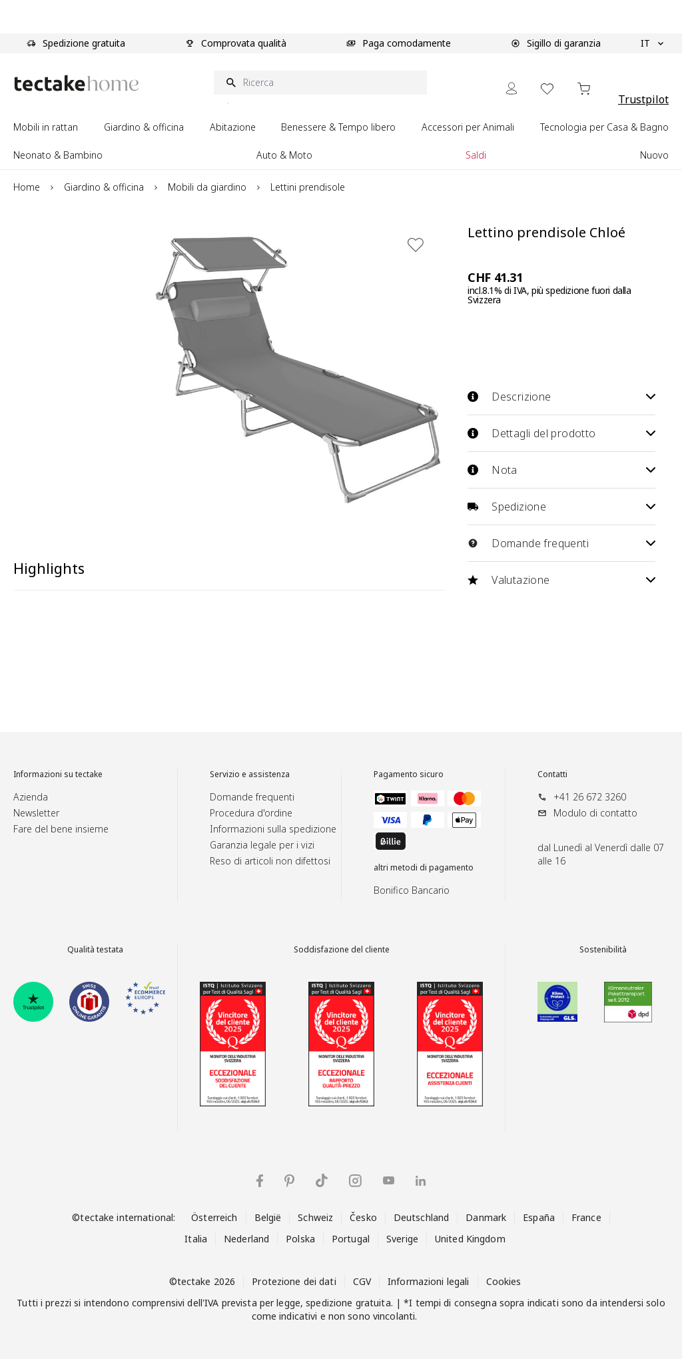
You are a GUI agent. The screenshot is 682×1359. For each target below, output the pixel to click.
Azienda (30, 796)
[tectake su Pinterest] (289, 1181)
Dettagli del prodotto (561, 433)
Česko (363, 1217)
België (268, 1217)
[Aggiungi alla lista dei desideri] (416, 245)
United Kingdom (470, 1238)
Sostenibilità (603, 949)
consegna (475, 1302)
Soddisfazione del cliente (342, 949)
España (539, 1217)
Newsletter (36, 812)
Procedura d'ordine (251, 812)
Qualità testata (95, 949)
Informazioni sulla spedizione (273, 828)
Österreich (214, 1217)
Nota (561, 470)
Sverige (402, 1238)
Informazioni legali (428, 1281)
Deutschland (421, 1217)
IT (652, 43)
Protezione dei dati (294, 1281)
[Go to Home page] (76, 83)
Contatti (552, 774)
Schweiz (315, 1217)
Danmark (486, 1217)
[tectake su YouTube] (388, 1180)
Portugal (351, 1238)
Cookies (503, 1281)
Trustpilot (643, 99)
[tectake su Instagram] (355, 1180)
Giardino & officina (104, 187)
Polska (300, 1238)
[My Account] (511, 88)
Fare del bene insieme (61, 828)
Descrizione (561, 396)
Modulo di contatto (595, 812)
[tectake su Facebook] (259, 1180)
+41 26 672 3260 (589, 796)
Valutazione (561, 580)
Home (26, 187)
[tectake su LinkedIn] (421, 1181)
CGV (362, 1281)
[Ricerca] (320, 83)
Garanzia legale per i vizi (262, 844)
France (586, 1217)
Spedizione (561, 506)
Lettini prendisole (307, 187)
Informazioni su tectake (58, 774)
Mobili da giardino (207, 187)
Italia (195, 1238)
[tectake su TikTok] (322, 1180)
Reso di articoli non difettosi (270, 860)
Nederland (246, 1238)
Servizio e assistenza (250, 774)
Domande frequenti (561, 543)
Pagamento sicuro (409, 774)
